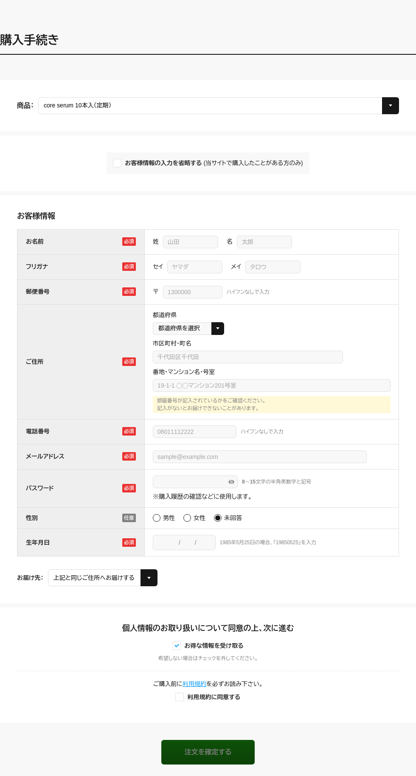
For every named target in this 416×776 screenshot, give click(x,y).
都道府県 (165, 315)
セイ (158, 266)
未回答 (233, 518)
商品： (25, 105)
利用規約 (194, 683)
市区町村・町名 (172, 343)
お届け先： (30, 577)
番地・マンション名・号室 (184, 371)
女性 (199, 518)
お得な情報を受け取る (213, 645)
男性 (169, 518)
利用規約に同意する (213, 697)
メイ (236, 266)
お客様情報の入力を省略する (214, 163)
